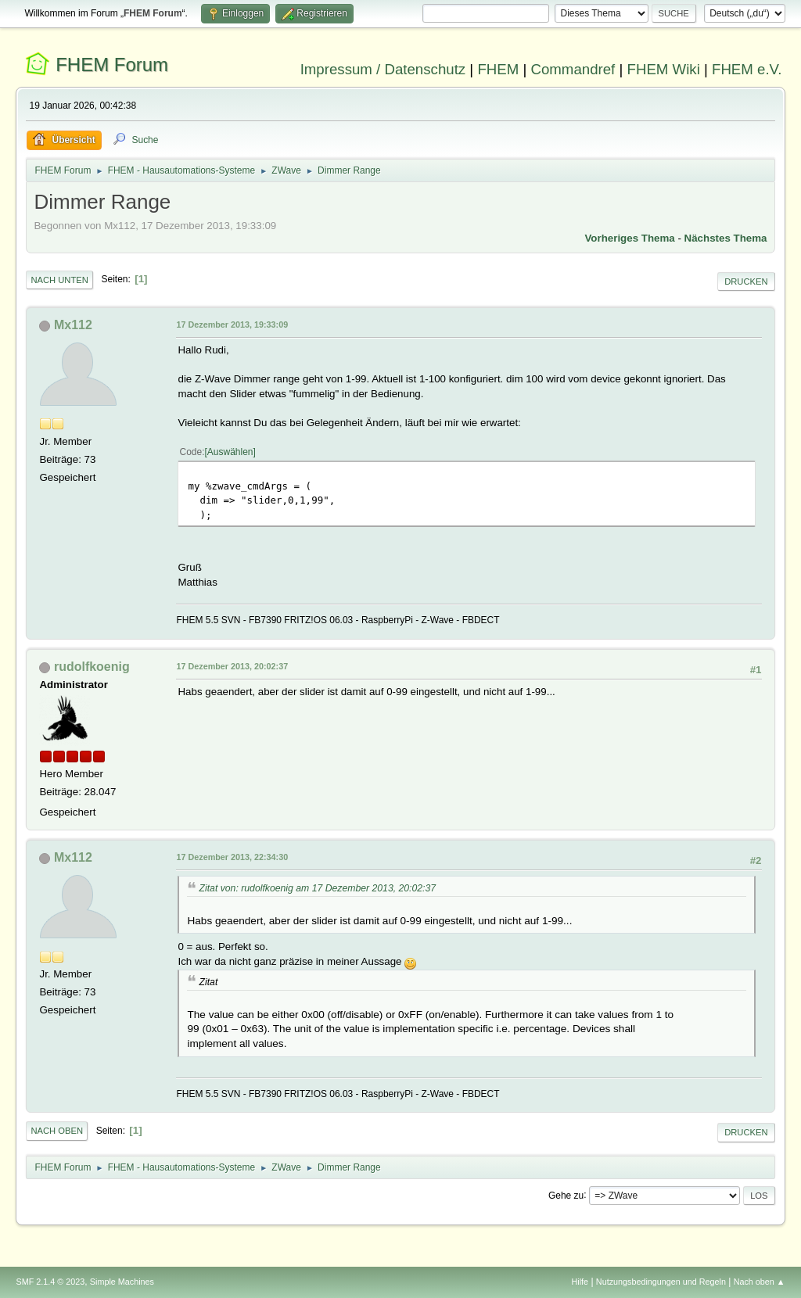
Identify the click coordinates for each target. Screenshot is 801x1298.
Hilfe (580, 1281)
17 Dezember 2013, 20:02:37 (232, 666)
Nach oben (57, 1130)
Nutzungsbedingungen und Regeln (661, 1281)
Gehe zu (566, 1194)
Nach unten (59, 280)
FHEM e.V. (747, 69)
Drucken (745, 281)
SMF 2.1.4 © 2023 (50, 1281)
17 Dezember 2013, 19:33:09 (232, 324)
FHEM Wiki (663, 69)
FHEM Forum (112, 64)
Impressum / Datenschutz (383, 69)
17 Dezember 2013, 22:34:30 (232, 857)
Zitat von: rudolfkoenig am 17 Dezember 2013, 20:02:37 (317, 888)
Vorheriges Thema (629, 238)
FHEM (498, 69)
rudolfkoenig (92, 666)
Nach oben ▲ (759, 1281)
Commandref (572, 69)
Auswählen (230, 451)
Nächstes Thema (725, 238)
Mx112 (73, 325)
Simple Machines (122, 1281)
